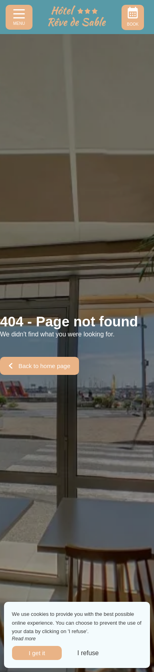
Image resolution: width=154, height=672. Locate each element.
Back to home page (39, 365)
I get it (37, 653)
